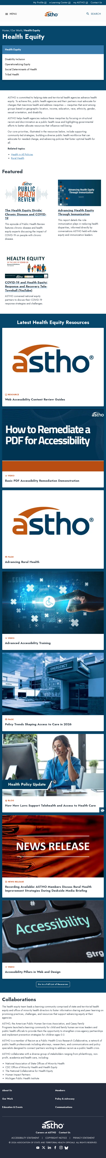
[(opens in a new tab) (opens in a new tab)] (38, 1147)
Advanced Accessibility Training (28, 643)
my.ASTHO (80, 2)
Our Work (16, 30)
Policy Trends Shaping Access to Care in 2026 (38, 724)
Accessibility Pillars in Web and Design (32, 972)
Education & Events (12, 1107)
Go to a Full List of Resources (53, 984)
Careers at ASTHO (46, 1132)
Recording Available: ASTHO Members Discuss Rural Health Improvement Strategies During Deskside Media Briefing (48, 888)
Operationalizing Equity (17, 64)
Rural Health (17, 158)
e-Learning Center (58, 2)
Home (5, 30)
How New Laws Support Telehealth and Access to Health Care (50, 805)
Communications (63, 1107)
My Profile (38, 2)
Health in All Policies (22, 154)
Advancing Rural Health (22, 562)
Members (60, 1090)
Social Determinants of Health (21, 69)
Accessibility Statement (25, 1137)
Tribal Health (12, 74)
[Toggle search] (95, 14)
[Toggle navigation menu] (9, 14)
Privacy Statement (84, 1137)
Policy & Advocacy (64, 1098)
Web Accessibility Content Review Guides (35, 399)
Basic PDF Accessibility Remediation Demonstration (42, 480)
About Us (7, 1090)
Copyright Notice (56, 1137)
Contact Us (96, 2)
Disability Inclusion (15, 59)
